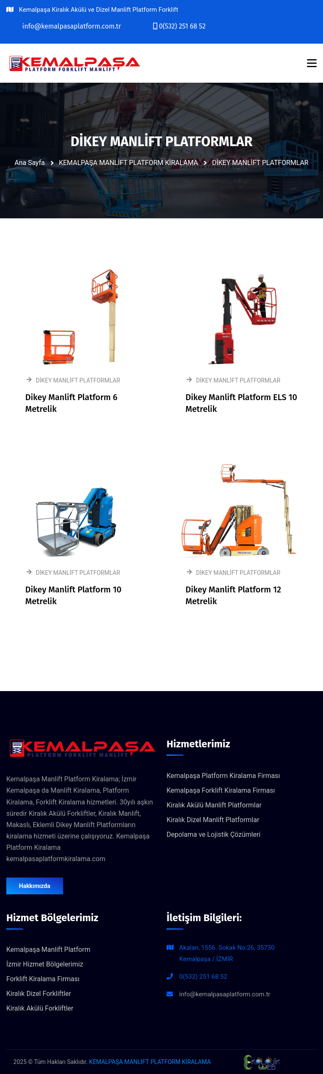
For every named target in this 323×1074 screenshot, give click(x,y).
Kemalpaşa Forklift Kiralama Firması (221, 790)
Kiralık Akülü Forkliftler (39, 1008)
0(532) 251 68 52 (203, 976)
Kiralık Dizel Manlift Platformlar (213, 820)
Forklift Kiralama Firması (42, 979)
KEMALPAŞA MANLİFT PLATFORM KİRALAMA (128, 163)
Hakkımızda (34, 886)
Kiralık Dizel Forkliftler (38, 994)
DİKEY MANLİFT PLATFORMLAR (260, 163)
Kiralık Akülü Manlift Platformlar (214, 805)
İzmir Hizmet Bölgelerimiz (44, 964)
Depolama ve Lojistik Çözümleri (213, 834)
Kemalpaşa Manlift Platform (48, 950)
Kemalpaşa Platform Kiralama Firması (223, 776)
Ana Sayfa (30, 163)
